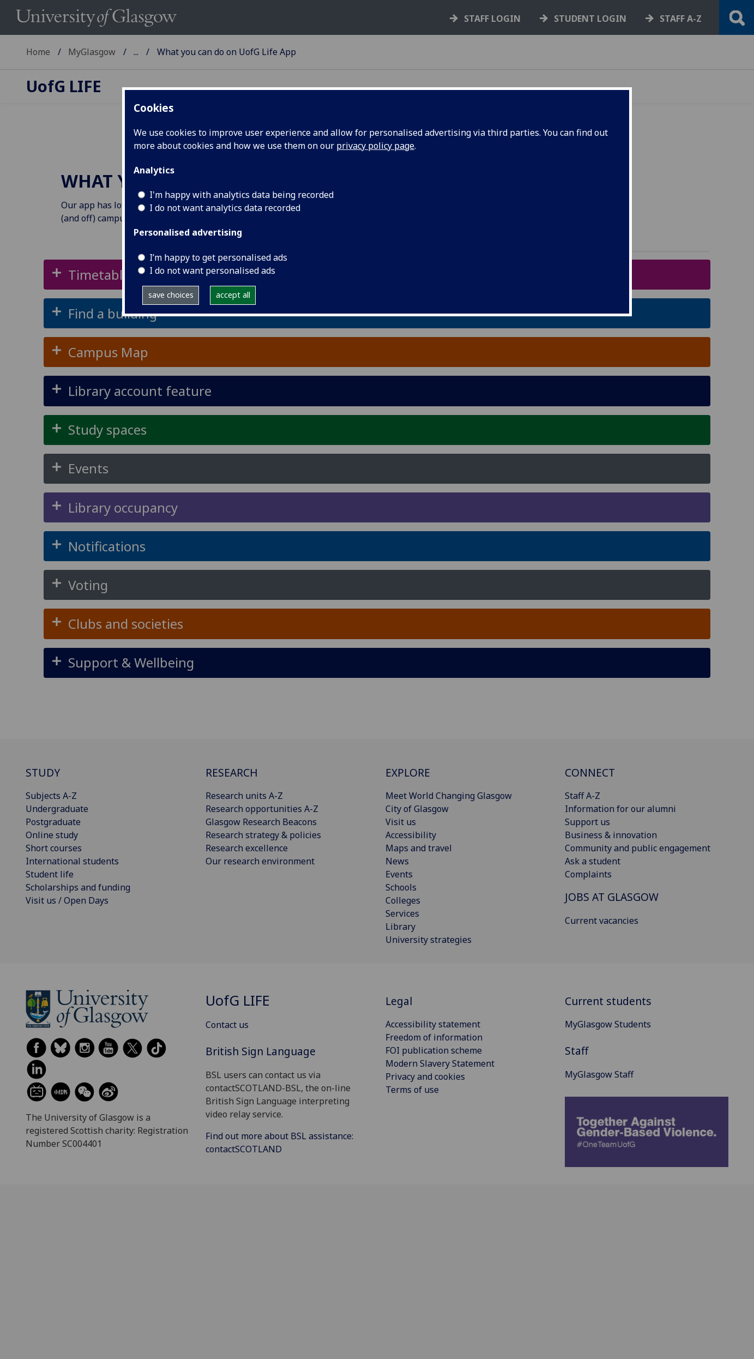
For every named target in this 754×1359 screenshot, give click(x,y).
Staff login (492, 19)
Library (400, 927)
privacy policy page (375, 146)
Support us (587, 822)
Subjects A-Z (51, 796)
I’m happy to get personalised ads (218, 257)
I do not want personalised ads (212, 270)
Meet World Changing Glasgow (448, 796)
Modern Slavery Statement (439, 1063)
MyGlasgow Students (608, 1024)
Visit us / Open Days (67, 900)
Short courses (54, 848)
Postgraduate (53, 822)
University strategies (428, 940)
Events (399, 874)
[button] (377, 352)
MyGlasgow (92, 52)
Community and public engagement (637, 848)
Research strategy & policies (263, 835)
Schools (401, 887)
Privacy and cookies (425, 1077)
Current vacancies (601, 921)
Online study (52, 835)
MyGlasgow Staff (599, 1074)
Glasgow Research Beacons (261, 822)
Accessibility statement (432, 1024)
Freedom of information (433, 1037)
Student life (50, 874)
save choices (171, 295)
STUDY (43, 772)
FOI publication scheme (433, 1050)
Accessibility (410, 835)
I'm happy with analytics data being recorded (241, 195)
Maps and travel (418, 848)
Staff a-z (681, 19)
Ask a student (592, 861)
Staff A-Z (582, 796)
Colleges (402, 900)
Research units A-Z (244, 796)
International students (72, 861)
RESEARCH (232, 772)
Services (402, 913)
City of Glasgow (417, 809)
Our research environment (260, 861)
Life (63, 86)
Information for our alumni (620, 809)
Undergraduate (57, 809)
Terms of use (412, 1090)
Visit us (400, 822)
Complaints (588, 874)
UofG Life (153, 52)
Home (38, 52)
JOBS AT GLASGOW (612, 896)
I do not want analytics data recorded (224, 208)
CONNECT (590, 772)
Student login (590, 19)
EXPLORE (407, 772)
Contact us (227, 1025)
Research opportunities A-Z (262, 809)
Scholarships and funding (78, 887)
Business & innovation (611, 835)
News (397, 861)
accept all (233, 295)
